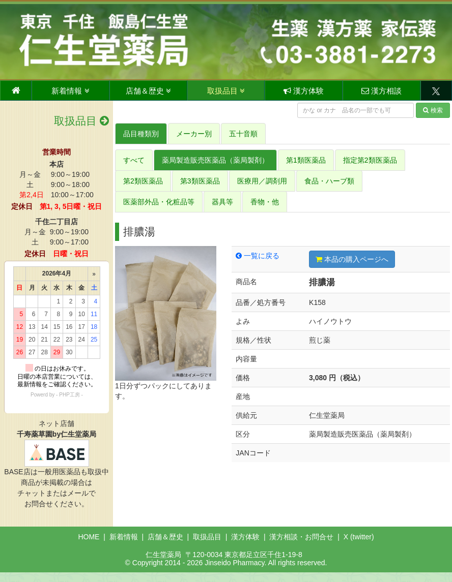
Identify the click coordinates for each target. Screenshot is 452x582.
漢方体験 (304, 90)
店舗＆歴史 (148, 90)
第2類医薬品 (143, 181)
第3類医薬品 (200, 181)
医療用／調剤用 (262, 181)
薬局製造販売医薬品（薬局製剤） (215, 160)
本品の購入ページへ (352, 259)
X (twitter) (359, 537)
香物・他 (264, 202)
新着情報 (70, 90)
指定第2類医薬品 (370, 160)
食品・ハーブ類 (329, 181)
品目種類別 (141, 134)
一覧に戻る (257, 256)
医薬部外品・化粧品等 (158, 202)
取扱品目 (226, 90)
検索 (432, 110)
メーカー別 (194, 134)
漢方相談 (381, 90)
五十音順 (243, 134)
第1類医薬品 (306, 160)
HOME (88, 537)
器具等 (222, 202)
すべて (134, 160)
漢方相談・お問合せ (301, 537)
